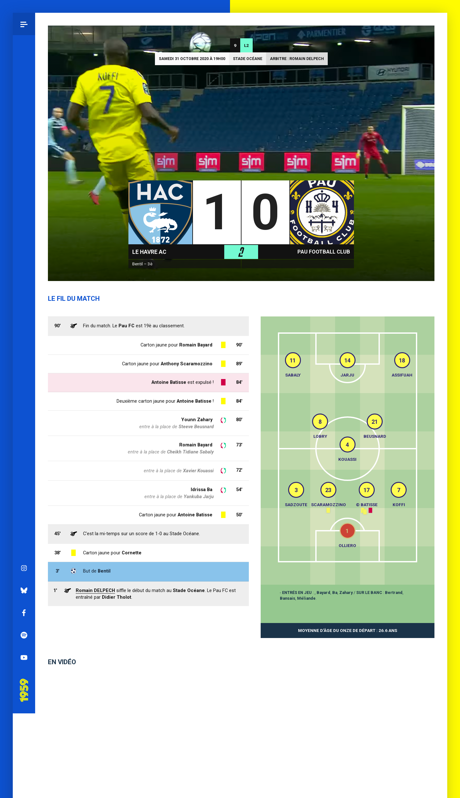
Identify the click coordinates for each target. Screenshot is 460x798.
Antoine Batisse (195, 515)
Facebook (24, 297)
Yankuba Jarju (199, 496)
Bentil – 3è (142, 263)
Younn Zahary (196, 419)
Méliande (306, 598)
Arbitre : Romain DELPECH (297, 59)
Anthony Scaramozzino (186, 364)
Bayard (323, 592)
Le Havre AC (149, 252)
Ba (334, 592)
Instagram (24, 252)
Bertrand (393, 592)
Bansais (287, 598)
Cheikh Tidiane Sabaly (190, 452)
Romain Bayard (195, 445)
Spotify (24, 319)
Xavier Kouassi (198, 471)
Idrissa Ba (201, 489)
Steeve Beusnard (196, 426)
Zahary (346, 592)
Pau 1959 (24, 365)
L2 (246, 45)
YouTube (24, 342)
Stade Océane (247, 59)
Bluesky (24, 274)
